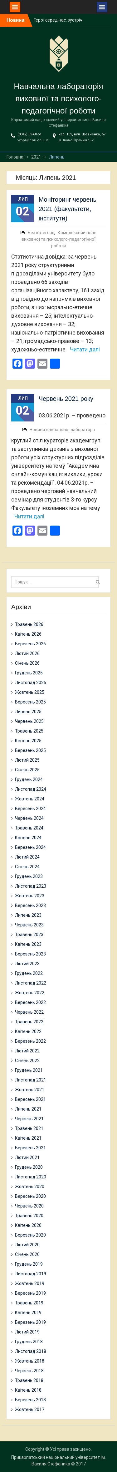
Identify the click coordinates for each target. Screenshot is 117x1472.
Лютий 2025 (27, 760)
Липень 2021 (28, 1109)
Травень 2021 (29, 1128)
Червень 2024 (29, 818)
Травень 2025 (29, 730)
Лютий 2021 (27, 1157)
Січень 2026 (27, 663)
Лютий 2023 (27, 963)
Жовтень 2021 (29, 1089)
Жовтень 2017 (29, 1409)
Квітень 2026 (28, 634)
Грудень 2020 (29, 1167)
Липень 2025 (28, 711)
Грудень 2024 (29, 779)
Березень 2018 (30, 1399)
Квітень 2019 (28, 1312)
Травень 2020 (29, 1215)
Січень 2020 (27, 1254)
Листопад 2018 (30, 1351)
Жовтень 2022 (29, 992)
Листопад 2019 (30, 1273)
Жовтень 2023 (29, 895)
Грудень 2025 (29, 672)
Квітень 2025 (28, 740)
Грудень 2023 (29, 876)
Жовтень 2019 (29, 1283)
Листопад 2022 (30, 983)
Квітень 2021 (28, 1138)
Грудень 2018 (29, 1341)
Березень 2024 (30, 847)
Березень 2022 (30, 1041)
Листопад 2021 (30, 1079)
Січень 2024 (27, 866)
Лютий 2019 (27, 1331)
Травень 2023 (29, 934)
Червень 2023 (29, 924)
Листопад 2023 (30, 886)
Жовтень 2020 (29, 1186)
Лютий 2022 (27, 1050)
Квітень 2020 (28, 1225)
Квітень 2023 (28, 944)
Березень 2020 (30, 1235)
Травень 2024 (29, 827)
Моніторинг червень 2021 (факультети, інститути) (67, 209)
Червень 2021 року (66, 398)
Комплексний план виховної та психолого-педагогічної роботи (59, 239)
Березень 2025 (30, 750)
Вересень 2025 (30, 701)
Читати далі (85, 349)
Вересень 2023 (30, 905)
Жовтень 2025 (29, 692)
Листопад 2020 (30, 1176)
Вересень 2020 (30, 1196)
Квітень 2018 (28, 1390)
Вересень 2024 (30, 808)
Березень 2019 (30, 1322)
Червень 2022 (29, 1012)
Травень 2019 (29, 1302)
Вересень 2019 (30, 1293)
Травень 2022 (29, 1021)
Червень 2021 (29, 1118)
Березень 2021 (30, 1147)
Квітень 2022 (28, 1031)
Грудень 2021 (29, 1070)
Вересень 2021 (30, 1099)
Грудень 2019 (29, 1264)
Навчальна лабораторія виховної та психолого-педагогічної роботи (58, 98)
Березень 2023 (30, 953)
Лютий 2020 (27, 1244)
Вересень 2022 (30, 1002)
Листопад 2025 (30, 682)
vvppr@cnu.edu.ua (33, 140)
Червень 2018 (29, 1370)
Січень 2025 (27, 769)
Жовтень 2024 (29, 798)
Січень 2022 (27, 1060)
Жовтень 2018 (29, 1361)
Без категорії (41, 232)
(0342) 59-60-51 (29, 134)
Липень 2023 (28, 915)
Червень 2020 (29, 1205)
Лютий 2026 (27, 653)
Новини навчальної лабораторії (62, 429)
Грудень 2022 (29, 973)
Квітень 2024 (28, 837)
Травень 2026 (29, 624)
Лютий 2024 (27, 857)
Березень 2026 (30, 643)
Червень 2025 (29, 721)
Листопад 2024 (30, 789)
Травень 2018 (29, 1380)
